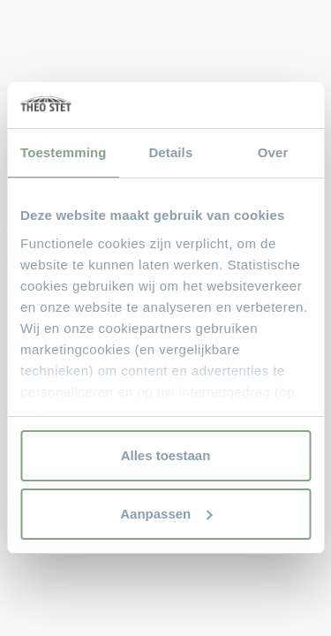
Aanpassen (166, 513)
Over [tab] (273, 152)
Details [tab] (170, 152)
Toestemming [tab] (63, 152)
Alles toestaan (166, 455)
